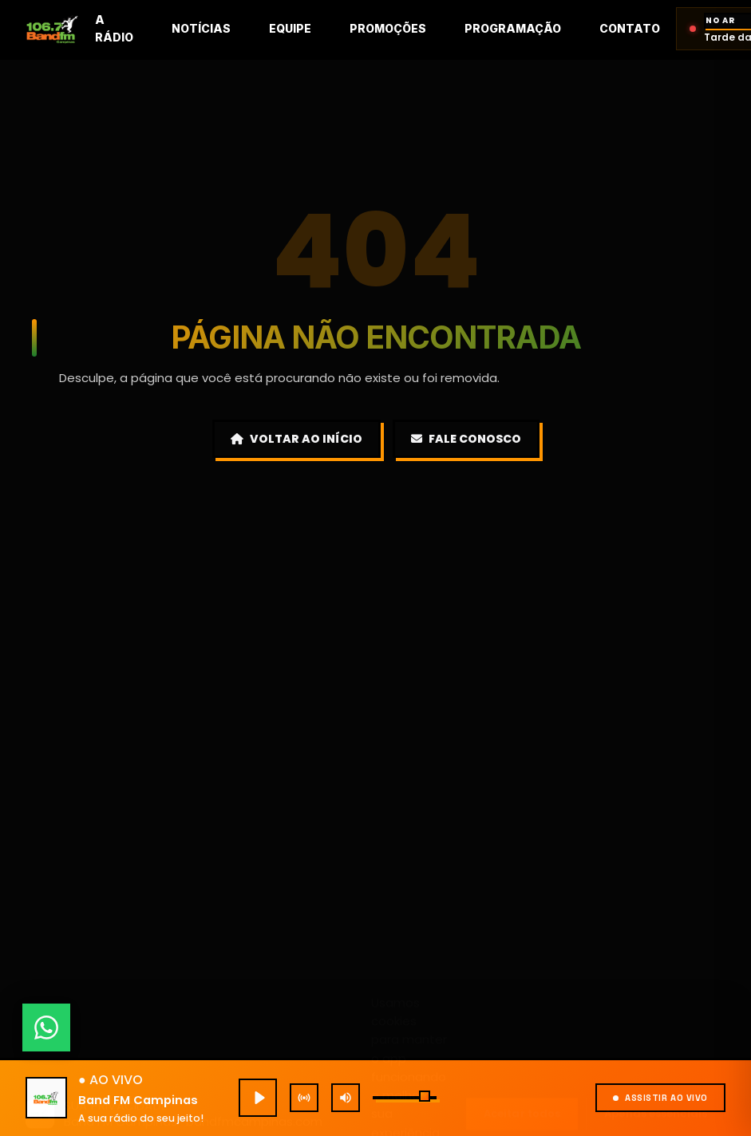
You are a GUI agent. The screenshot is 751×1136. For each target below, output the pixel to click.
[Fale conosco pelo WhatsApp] (46, 1027)
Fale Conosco (466, 439)
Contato (629, 28)
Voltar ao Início (296, 439)
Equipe (290, 28)
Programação (512, 28)
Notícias (201, 28)
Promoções (388, 28)
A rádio (114, 28)
